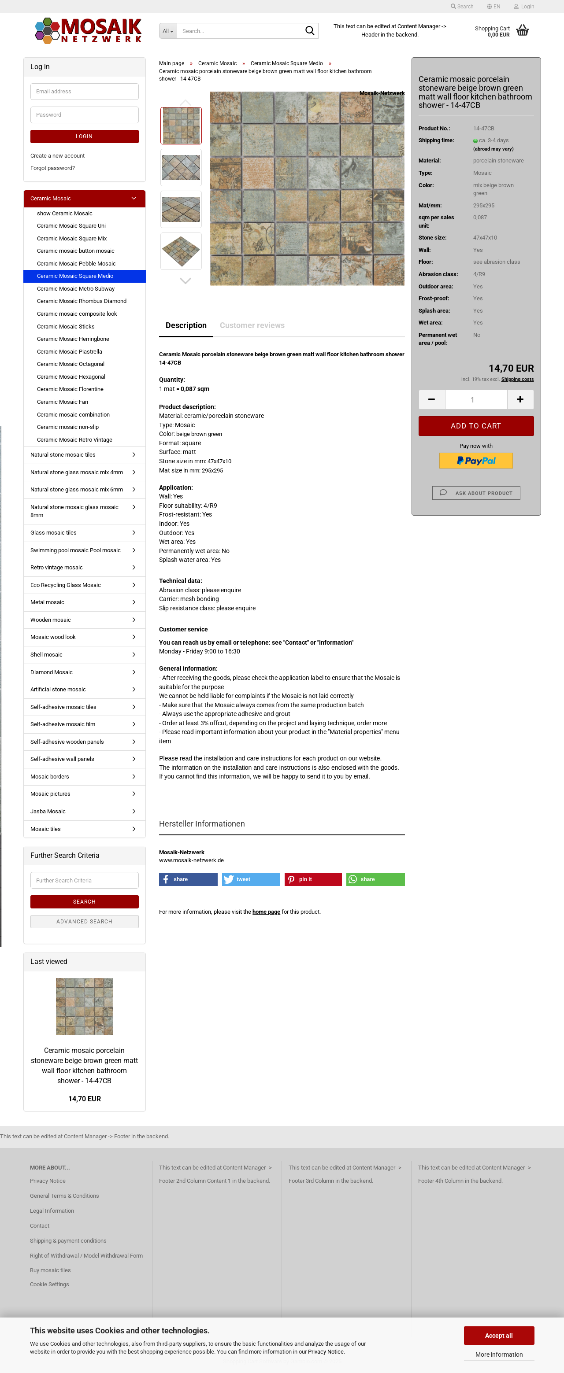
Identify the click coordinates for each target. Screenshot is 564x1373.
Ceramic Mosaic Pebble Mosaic (76, 263)
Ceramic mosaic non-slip (68, 427)
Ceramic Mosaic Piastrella (69, 351)
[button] (493, 6)
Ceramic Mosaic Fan (62, 402)
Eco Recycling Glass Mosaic (65, 585)
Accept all (499, 1335)
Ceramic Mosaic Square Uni (71, 225)
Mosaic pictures (50, 793)
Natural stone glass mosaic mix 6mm (76, 489)
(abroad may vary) (493, 149)
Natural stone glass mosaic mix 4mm (76, 472)
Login (84, 136)
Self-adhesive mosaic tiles (63, 707)
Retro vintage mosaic (56, 567)
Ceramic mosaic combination (73, 414)
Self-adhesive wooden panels (67, 741)
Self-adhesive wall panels (62, 759)
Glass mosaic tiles (53, 532)
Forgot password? (52, 168)
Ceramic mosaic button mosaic (76, 250)
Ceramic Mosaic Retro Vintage (74, 439)
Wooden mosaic (50, 619)
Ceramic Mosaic (50, 198)
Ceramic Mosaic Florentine (70, 389)
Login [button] (524, 7)
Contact (39, 1225)
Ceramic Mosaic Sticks (66, 326)
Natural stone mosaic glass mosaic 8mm (74, 511)
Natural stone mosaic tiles (63, 454)
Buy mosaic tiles (50, 1270)
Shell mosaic (46, 654)
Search (84, 902)
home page (266, 911)
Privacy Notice (326, 1351)
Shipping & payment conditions (68, 1240)
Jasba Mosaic (48, 811)
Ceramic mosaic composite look (77, 313)
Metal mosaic (47, 602)
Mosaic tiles (45, 829)
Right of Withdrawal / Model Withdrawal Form (86, 1255)
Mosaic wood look (53, 637)
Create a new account (57, 155)
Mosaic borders (49, 776)
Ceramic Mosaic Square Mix (72, 238)
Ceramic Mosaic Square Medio (75, 276)
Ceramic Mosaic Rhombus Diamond (81, 301)
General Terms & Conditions (64, 1195)
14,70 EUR (84, 1099)
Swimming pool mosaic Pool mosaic (75, 550)
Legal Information (52, 1210)
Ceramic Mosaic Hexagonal (71, 376)
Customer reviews (252, 325)
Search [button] (462, 7)
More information (499, 1354)
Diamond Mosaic (51, 672)
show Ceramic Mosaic (65, 213)
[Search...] (168, 31)
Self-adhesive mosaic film (62, 724)
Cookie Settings (49, 1284)
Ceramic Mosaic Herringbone (73, 339)
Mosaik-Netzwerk (382, 93)
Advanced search (84, 922)
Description (186, 325)
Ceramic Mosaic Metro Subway (76, 288)
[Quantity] (476, 400)
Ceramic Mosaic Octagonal (70, 364)
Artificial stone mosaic (58, 689)
